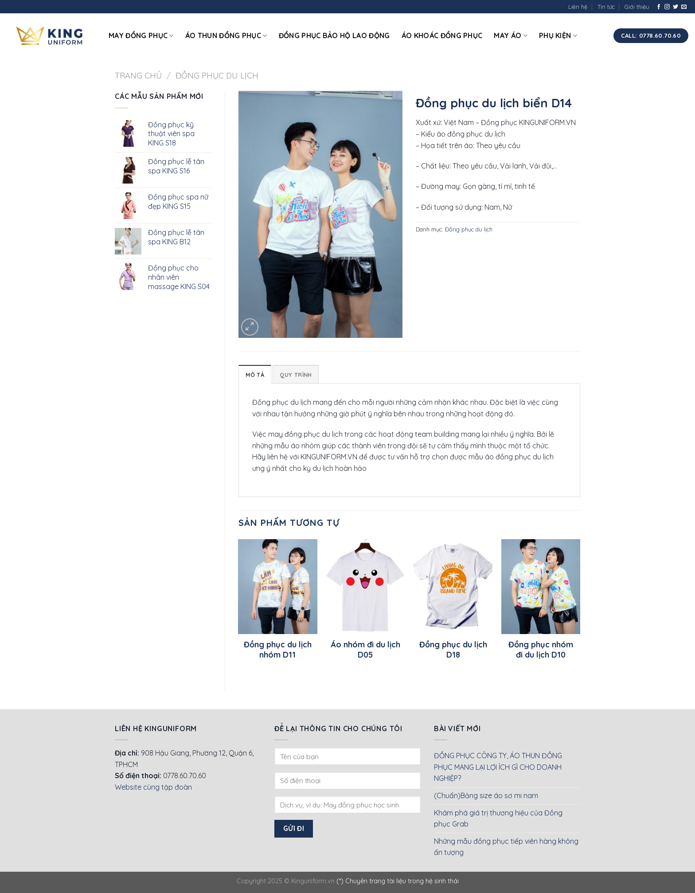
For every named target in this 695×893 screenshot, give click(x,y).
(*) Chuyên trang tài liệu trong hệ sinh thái (397, 881)
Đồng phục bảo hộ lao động (334, 35)
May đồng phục (141, 35)
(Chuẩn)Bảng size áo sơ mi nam (486, 795)
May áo (510, 35)
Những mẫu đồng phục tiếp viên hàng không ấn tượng (506, 847)
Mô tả (255, 374)
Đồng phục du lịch (217, 75)
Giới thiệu (637, 6)
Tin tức (606, 6)
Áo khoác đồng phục (442, 35)
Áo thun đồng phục (226, 35)
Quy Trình (296, 374)
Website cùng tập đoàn (153, 787)
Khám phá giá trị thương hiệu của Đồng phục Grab (498, 818)
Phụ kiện (558, 35)
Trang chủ (138, 75)
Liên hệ (577, 6)
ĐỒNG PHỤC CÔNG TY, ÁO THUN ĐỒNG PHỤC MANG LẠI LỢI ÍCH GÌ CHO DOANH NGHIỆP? (498, 767)
